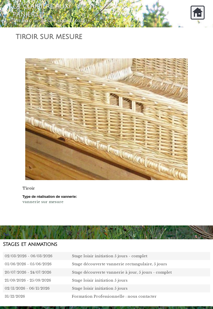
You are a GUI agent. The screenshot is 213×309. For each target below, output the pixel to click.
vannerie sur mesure (43, 201)
